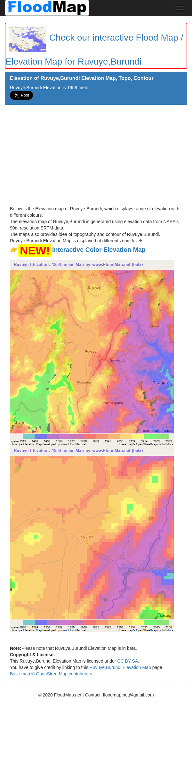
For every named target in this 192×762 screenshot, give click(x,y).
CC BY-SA (127, 661)
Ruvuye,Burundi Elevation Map (120, 667)
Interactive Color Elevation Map (99, 249)
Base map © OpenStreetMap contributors (51, 673)
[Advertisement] (96, 157)
